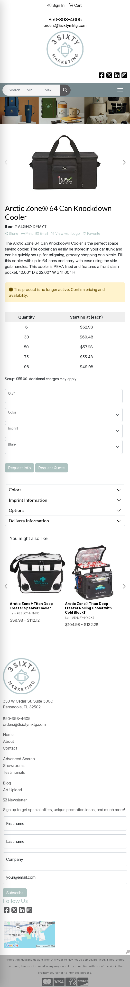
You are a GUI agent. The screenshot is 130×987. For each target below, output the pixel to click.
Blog (7, 783)
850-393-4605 (65, 20)
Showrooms (14, 765)
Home (8, 734)
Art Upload (12, 789)
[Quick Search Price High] (51, 90)
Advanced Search (19, 758)
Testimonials (14, 772)
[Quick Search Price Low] (33, 90)
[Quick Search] (13, 90)
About (8, 741)
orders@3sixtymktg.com (65, 25)
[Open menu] (120, 90)
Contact (10, 748)
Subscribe (15, 892)
